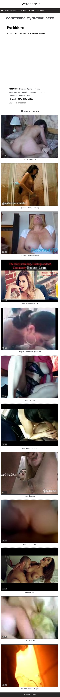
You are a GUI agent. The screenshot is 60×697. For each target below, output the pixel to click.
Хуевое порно (30, 4)
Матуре (42, 92)
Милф (24, 92)
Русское (22, 89)
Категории (27, 10)
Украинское (33, 92)
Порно (41, 10)
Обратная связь (30, 694)
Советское (13, 96)
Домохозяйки (24, 96)
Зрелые (30, 89)
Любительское (15, 92)
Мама (37, 89)
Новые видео (9, 10)
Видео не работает (17, 103)
